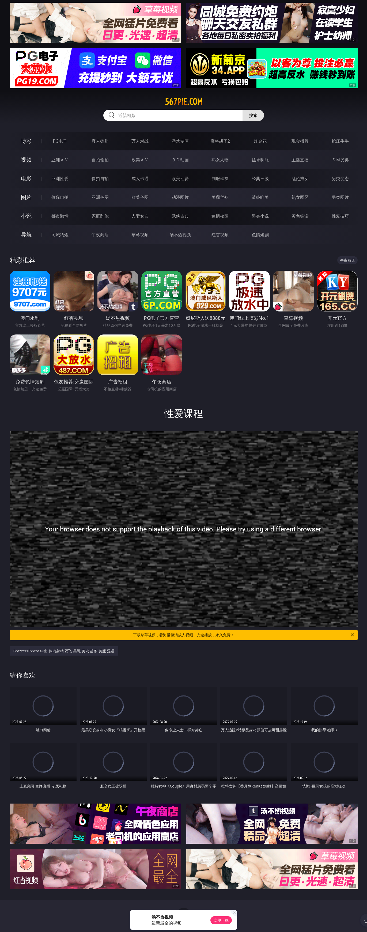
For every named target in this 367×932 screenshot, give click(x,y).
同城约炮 (60, 235)
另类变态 (340, 178)
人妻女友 (140, 216)
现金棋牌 (300, 141)
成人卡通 (140, 178)
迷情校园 (220, 216)
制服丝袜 (220, 178)
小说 (26, 215)
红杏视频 (220, 235)
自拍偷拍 (100, 160)
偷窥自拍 (60, 197)
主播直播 (300, 160)
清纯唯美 (260, 197)
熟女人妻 (220, 160)
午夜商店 (100, 235)
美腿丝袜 (220, 197)
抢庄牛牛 (340, 141)
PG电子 (60, 141)
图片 (26, 197)
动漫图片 (180, 197)
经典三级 (260, 178)
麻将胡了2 (220, 141)
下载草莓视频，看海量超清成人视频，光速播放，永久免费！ (244, 635)
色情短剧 (260, 235)
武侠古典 (180, 216)
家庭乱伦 (100, 216)
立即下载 (221, 920)
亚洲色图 (100, 197)
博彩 (26, 140)
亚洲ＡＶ (60, 160)
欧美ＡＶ (140, 160)
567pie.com (183, 101)
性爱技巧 (340, 216)
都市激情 (60, 216)
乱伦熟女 (300, 178)
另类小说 (260, 216)
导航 (26, 234)
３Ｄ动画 (180, 160)
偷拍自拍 (100, 178)
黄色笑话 (300, 216)
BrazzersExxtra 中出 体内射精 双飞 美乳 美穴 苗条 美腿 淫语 (64, 650)
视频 (26, 159)
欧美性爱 (180, 178)
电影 (26, 178)
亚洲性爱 (60, 178)
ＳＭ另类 (340, 160)
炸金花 (260, 141)
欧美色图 (140, 197)
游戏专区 (180, 141)
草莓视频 (140, 235)
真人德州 (100, 141)
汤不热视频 (180, 235)
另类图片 (340, 197)
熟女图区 (300, 197)
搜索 (253, 115)
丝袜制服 (260, 160)
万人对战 (140, 141)
